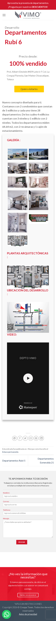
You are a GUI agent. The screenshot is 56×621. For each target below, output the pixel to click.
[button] (6, 614)
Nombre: (28, 496)
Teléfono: (28, 513)
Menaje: (28, 528)
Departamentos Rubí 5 (13, 460)
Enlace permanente (10, 452)
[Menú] (4, 15)
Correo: (28, 504)
